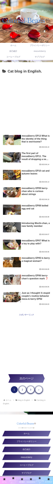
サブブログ (27, 473)
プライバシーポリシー (26, 441)
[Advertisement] (26, 103)
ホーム (27, 433)
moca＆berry (26, 457)
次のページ (27, 378)
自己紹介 (27, 449)
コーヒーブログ (26, 465)
